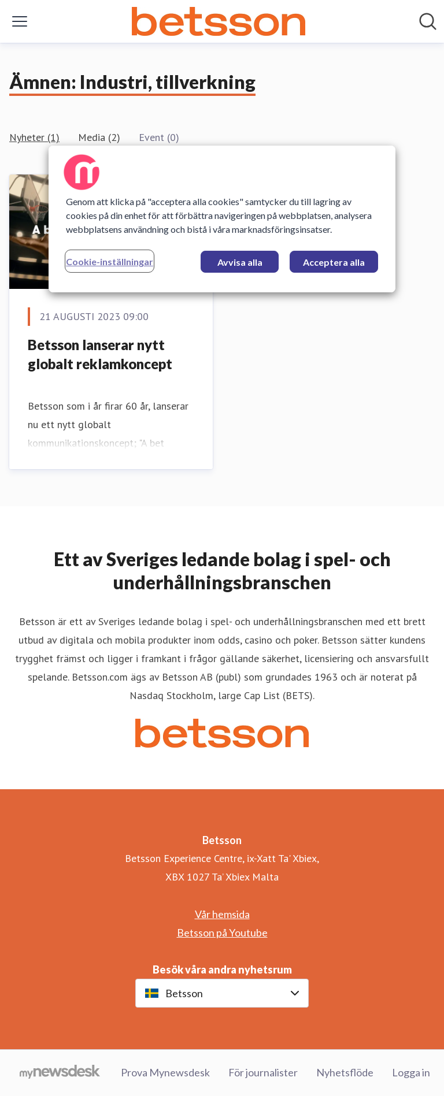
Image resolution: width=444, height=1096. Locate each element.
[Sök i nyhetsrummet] (428, 21)
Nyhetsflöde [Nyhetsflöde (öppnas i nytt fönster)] (344, 1072)
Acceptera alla (334, 262)
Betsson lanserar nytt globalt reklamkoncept (100, 354)
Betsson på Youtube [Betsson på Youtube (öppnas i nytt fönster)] (222, 932)
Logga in (411, 1072)
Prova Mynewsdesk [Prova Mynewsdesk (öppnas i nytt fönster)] (165, 1072)
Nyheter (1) (34, 137)
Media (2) (99, 137)
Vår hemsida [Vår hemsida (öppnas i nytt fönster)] (222, 914)
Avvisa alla (239, 262)
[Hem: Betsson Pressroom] (218, 21)
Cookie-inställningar (109, 261)
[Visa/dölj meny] (19, 21)
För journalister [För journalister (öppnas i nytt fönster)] (263, 1072)
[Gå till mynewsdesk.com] (60, 1073)
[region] (222, 219)
